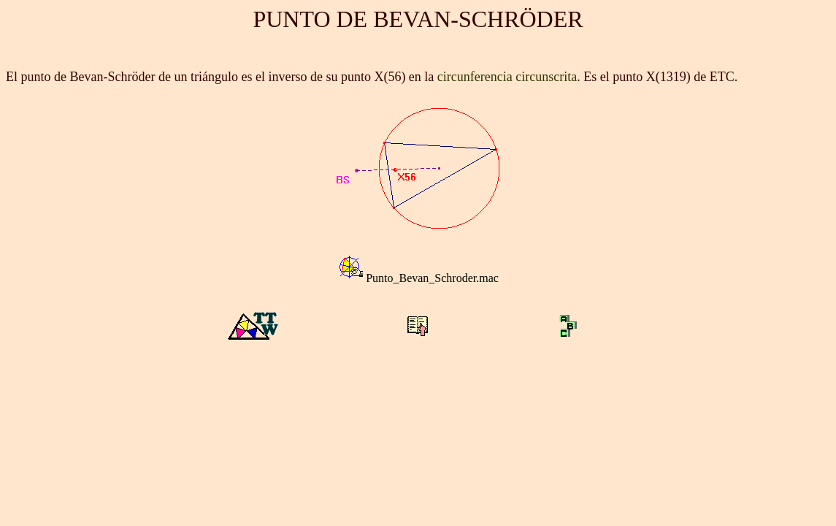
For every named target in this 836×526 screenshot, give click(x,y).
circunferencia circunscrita (507, 76)
